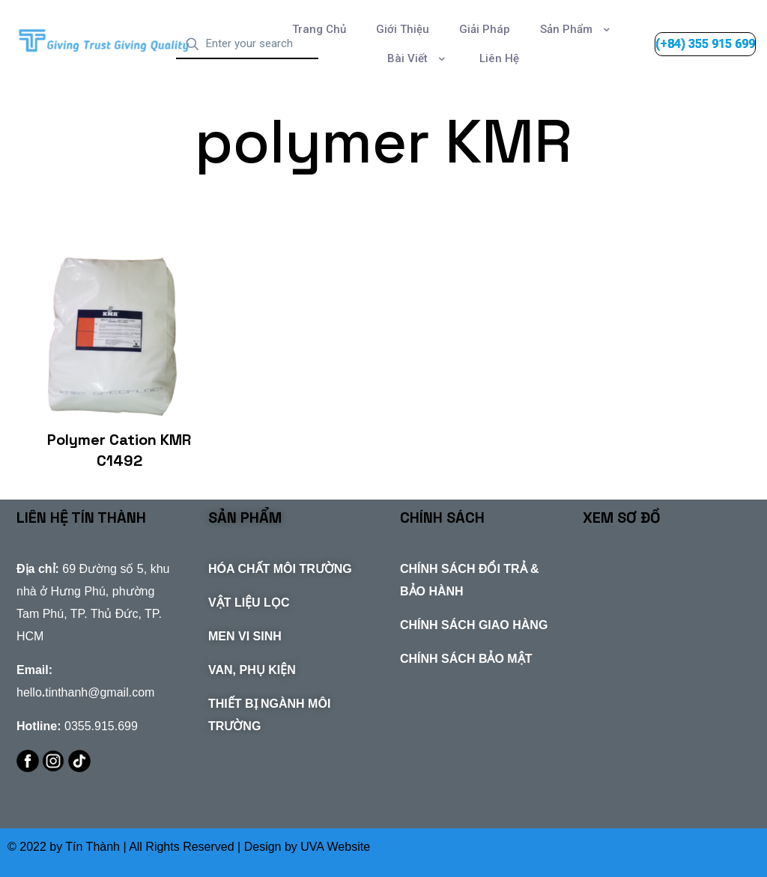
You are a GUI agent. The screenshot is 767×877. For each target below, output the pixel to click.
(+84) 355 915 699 (705, 44)
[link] (105, 41)
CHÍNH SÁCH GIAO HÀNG (474, 625)
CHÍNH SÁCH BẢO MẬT (466, 658)
